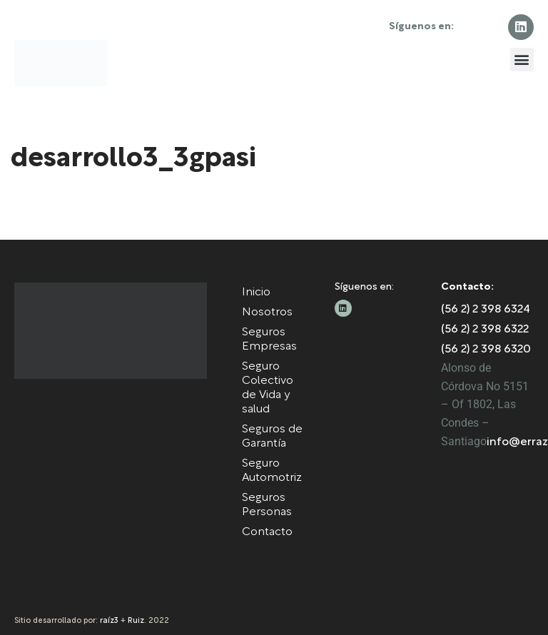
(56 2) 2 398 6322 (485, 330)
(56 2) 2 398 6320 (486, 350)
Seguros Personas (267, 505)
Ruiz (136, 620)
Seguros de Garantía (272, 437)
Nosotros (267, 313)
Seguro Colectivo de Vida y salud (267, 388)
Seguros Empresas (269, 339)
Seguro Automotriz (272, 471)
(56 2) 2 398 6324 (485, 310)
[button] (522, 59)
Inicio (256, 293)
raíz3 (109, 620)
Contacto (267, 532)
